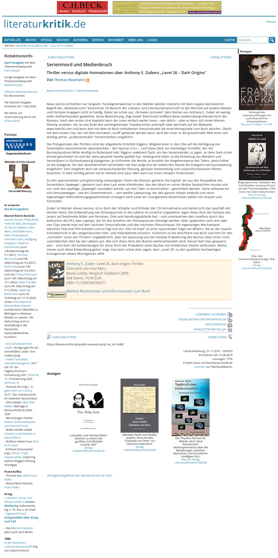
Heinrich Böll (12, 223)
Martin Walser (18, 227)
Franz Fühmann (27, 274)
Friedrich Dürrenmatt (16, 245)
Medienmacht (13, 85)
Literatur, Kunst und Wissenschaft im (19, 502)
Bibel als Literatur (22, 528)
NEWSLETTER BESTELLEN (213, 329)
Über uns (135, 40)
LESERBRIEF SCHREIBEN (213, 314)
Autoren (80, 40)
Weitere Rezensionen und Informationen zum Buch (108, 291)
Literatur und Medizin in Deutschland (19, 435)
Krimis (69, 45)
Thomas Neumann (69, 79)
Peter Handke (27, 282)
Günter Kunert (13, 220)
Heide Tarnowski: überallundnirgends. (17, 361)
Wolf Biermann (22, 231)
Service (98, 40)
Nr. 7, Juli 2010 (53, 45)
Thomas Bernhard (15, 257)
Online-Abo (11, 121)
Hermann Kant (13, 239)
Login (152, 40)
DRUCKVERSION (218, 324)
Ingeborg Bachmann (17, 292)
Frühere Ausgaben (29, 45)
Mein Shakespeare (16, 235)
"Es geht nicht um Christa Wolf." (19, 390)
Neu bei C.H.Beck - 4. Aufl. (257, 124)
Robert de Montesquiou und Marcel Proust (19, 424)
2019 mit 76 (11, 383)
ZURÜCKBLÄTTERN (60, 57)
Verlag (271, 22)
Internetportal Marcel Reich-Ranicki (17, 304)
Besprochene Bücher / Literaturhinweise (72, 91)
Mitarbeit (116, 40)
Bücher (63, 40)
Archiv (30, 40)
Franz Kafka (11, 487)
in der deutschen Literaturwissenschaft (18, 544)
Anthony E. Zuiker (80, 263)
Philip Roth (31, 220)
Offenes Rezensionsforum (21, 92)
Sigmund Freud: (21, 517)
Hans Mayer (12, 70)
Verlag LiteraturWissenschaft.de (89, 449)
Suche (230, 40)
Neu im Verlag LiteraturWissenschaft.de (191, 460)
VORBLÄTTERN (221, 57)
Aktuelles (12, 40)
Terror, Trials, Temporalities (16, 455)
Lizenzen (199, 367)
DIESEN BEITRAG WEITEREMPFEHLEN (205, 319)
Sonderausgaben (16, 209)
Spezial (46, 40)
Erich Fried (11, 266)
